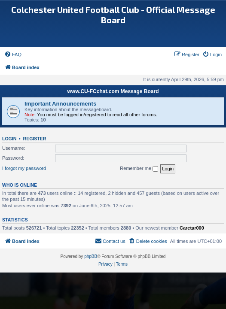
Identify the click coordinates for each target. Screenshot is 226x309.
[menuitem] (12, 54)
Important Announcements (60, 103)
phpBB (90, 256)
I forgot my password (24, 168)
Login (9, 138)
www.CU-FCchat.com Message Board (113, 91)
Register (34, 138)
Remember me (139, 169)
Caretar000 (192, 227)
